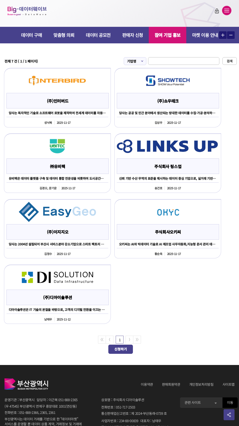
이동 (230, 338)
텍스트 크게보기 (222, 35)
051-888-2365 (68, 335)
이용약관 (147, 320)
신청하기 (120, 285)
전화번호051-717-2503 (118, 343)
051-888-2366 (28, 348)
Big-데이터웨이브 (29, 11)
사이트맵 (228, 320)
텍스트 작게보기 (231, 35)
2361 (51, 348)
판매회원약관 (171, 320)
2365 (43, 348)
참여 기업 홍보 (167, 35)
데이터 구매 (31, 35)
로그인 (215, 11)
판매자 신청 (132, 35)
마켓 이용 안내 (205, 35)
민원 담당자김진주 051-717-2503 (125, 400)
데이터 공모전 (98, 35)
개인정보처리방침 (201, 320)
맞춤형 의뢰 (63, 35)
